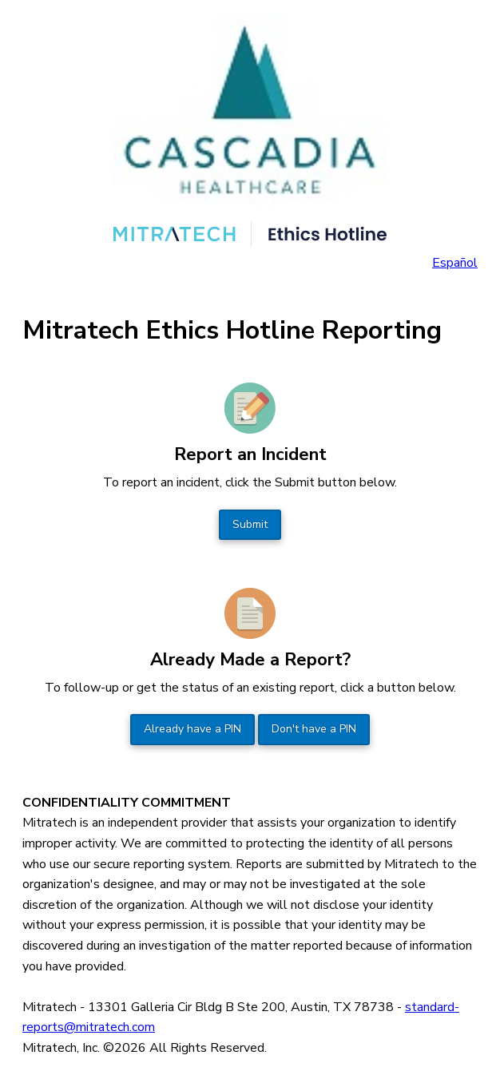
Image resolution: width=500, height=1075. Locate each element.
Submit (250, 524)
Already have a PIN (192, 728)
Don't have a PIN (314, 728)
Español (455, 263)
